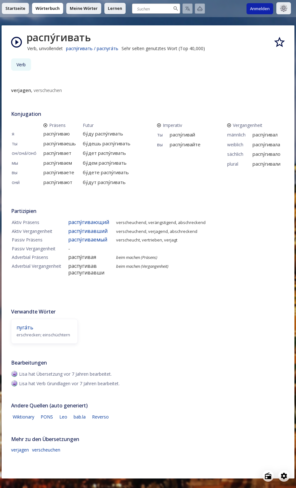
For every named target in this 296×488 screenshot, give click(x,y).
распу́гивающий (88, 222)
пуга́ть (24, 327)
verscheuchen (46, 450)
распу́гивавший (88, 231)
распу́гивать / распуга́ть (92, 48)
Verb (21, 65)
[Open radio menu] (268, 476)
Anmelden (260, 8)
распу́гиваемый (87, 239)
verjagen (20, 450)
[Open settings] (284, 476)
